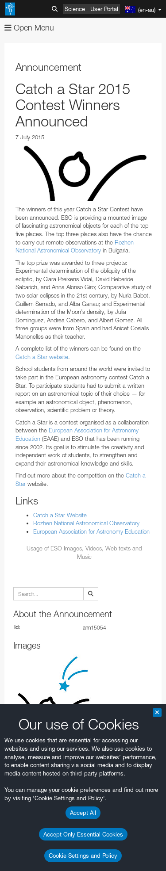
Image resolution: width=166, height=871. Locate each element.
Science (75, 8)
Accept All (83, 812)
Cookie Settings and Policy (83, 855)
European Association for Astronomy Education (91, 531)
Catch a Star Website (60, 515)
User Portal (104, 8)
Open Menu (29, 27)
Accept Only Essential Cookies (83, 834)
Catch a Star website (41, 356)
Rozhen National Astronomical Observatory (86, 523)
